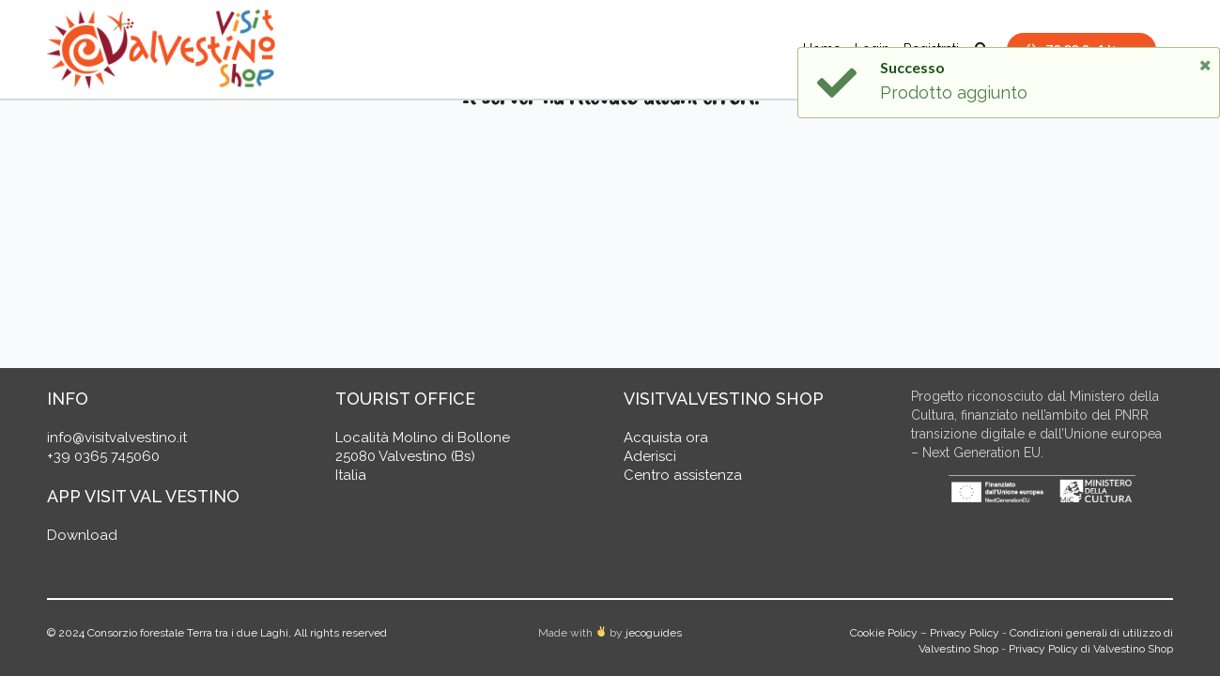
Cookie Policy (884, 632)
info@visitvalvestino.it (117, 437)
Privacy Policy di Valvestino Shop (1091, 648)
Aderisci (650, 456)
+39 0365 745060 (103, 456)
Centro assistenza (683, 475)
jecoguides (653, 632)
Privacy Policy (964, 632)
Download (82, 535)
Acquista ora (666, 437)
